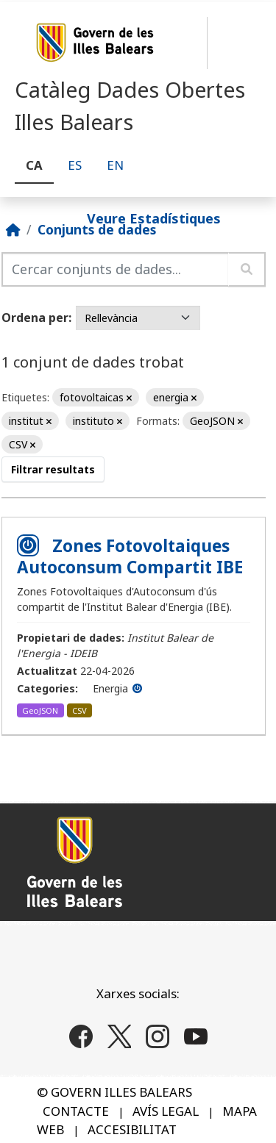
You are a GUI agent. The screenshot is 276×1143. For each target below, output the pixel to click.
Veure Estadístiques (154, 217)
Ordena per (34, 317)
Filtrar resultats (53, 469)
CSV (79, 710)
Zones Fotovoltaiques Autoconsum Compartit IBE (130, 556)
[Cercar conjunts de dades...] (115, 269)
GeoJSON (40, 710)
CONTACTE (76, 1111)
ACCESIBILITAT (132, 1129)
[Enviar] (247, 269)
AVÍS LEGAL (165, 1111)
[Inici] (13, 229)
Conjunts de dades (97, 229)
